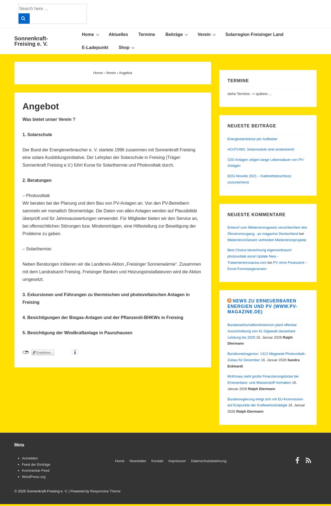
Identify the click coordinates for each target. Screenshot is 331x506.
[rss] (309, 462)
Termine (146, 34)
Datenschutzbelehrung (208, 461)
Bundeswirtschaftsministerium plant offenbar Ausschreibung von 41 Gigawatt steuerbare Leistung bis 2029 (262, 331)
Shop (127, 47)
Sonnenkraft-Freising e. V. (31, 41)
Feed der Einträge (36, 464)
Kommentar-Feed (36, 470)
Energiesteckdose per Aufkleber (252, 139)
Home (91, 34)
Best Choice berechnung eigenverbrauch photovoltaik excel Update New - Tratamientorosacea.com (259, 256)
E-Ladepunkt (95, 47)
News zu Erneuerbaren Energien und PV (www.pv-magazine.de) (262, 306)
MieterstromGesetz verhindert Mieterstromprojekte (266, 240)
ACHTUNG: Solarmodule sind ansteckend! (260, 149)
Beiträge (177, 34)
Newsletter (137, 461)
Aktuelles (118, 34)
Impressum (177, 461)
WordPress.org (33, 477)
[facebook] (298, 462)
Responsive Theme (105, 491)
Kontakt (157, 461)
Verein (207, 34)
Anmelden (30, 458)
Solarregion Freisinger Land (254, 34)
